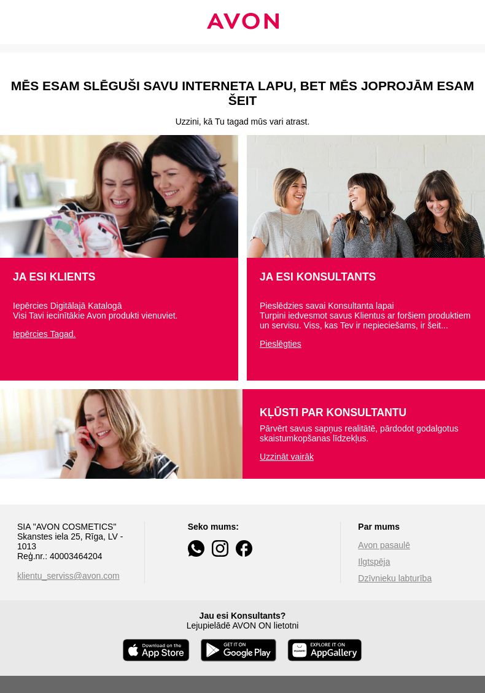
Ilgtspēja (374, 562)
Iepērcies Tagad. (44, 334)
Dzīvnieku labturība (395, 578)
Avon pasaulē (384, 545)
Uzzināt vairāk (287, 457)
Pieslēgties (280, 344)
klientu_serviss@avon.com (68, 576)
